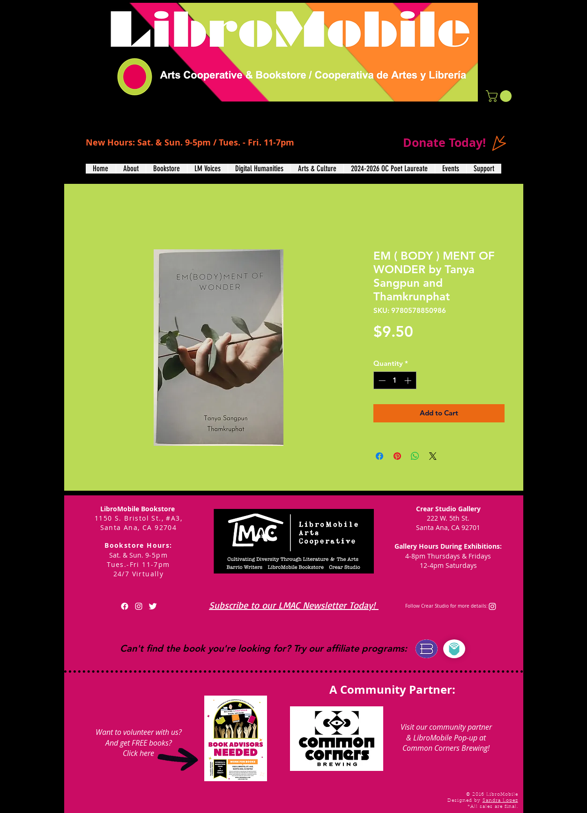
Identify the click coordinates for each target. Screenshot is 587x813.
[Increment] (408, 380)
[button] (500, 96)
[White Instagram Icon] (138, 606)
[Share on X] (432, 456)
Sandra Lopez (500, 800)
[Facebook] (124, 606)
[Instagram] (492, 606)
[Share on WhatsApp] (415, 456)
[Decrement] (381, 380)
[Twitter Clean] (152, 606)
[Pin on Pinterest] (397, 456)
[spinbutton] (394, 380)
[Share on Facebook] (379, 456)
